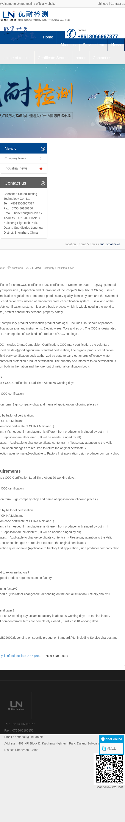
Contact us (118, 3)
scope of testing (17, 58)
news (93, 244)
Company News (15, 158)
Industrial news (16, 168)
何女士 (111, 748)
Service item (93, 45)
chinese (103, 3)
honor (81, 58)
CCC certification (12, 393)
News (116, 45)
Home (48, 37)
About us (68, 45)
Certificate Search (53, 58)
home (82, 244)
